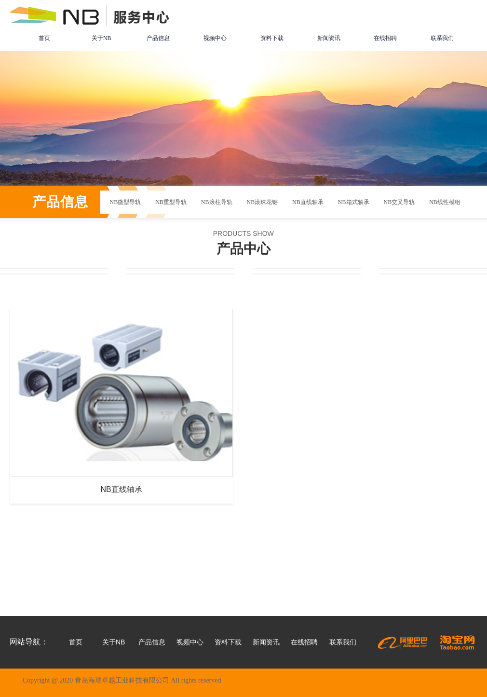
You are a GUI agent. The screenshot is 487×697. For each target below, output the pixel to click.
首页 (44, 38)
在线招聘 (385, 38)
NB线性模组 (444, 202)
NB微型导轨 (125, 202)
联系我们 (442, 38)
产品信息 (158, 38)
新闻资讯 (328, 38)
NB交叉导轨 (399, 202)
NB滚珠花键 (262, 202)
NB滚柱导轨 (216, 202)
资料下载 (272, 38)
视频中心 (215, 38)
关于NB (101, 38)
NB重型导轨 (171, 202)
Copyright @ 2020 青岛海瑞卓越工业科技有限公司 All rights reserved (122, 680)
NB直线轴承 (308, 202)
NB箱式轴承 (353, 202)
